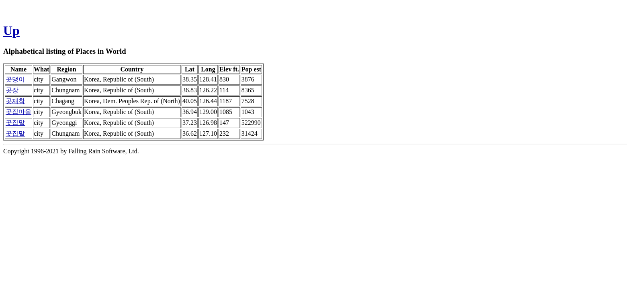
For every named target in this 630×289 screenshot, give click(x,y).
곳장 (12, 90)
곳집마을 (18, 111)
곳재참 (15, 101)
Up (11, 30)
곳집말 (15, 122)
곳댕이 (15, 79)
